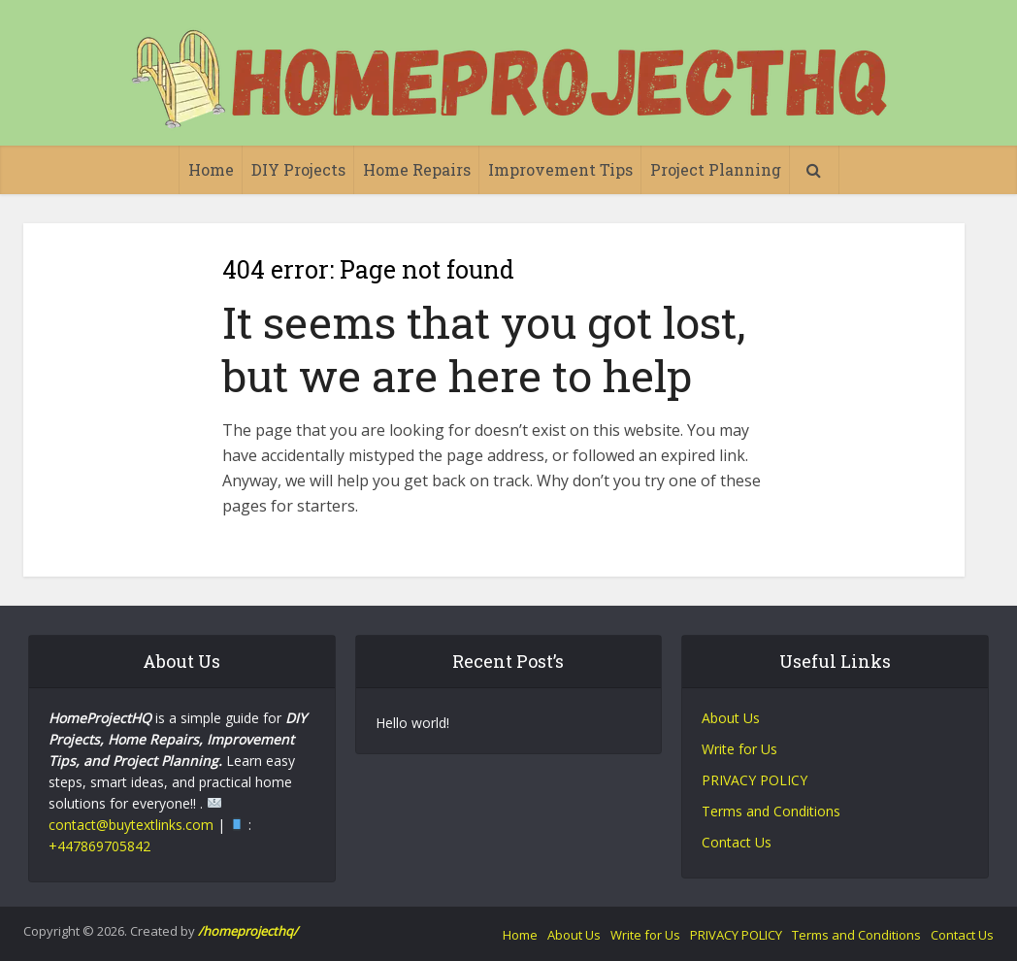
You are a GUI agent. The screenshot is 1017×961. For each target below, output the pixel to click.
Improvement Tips (560, 169)
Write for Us (739, 749)
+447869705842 (99, 846)
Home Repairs (417, 169)
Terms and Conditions (771, 811)
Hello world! (412, 722)
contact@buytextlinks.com (131, 824)
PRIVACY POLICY (754, 780)
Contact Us (736, 842)
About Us (731, 718)
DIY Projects (298, 169)
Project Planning (715, 169)
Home (211, 169)
